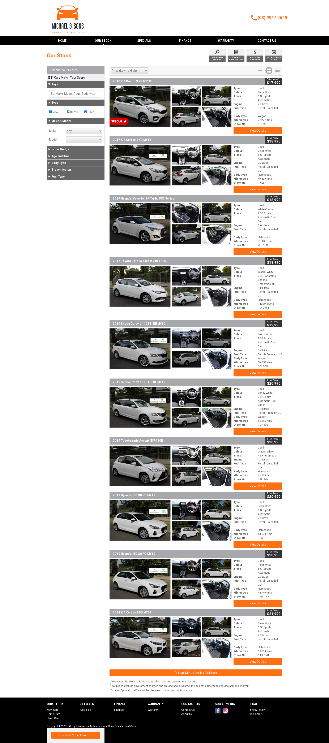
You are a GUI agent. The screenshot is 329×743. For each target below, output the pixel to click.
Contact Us (188, 710)
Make (52, 131)
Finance (119, 710)
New (53, 112)
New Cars (53, 710)
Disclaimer (255, 714)
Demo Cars (53, 714)
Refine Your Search (63, 70)
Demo (72, 112)
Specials (85, 710)
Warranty (153, 710)
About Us (187, 714)
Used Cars (53, 718)
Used (89, 112)
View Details (258, 130)
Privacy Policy (257, 710)
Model (53, 139)
